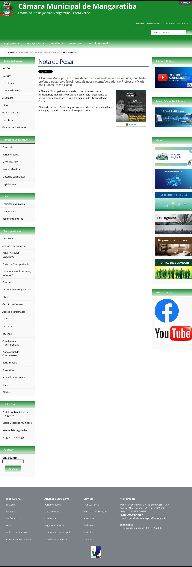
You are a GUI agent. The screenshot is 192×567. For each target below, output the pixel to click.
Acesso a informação (95, 511)
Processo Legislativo (16, 139)
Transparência (35, 43)
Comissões (50, 518)
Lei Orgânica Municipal (57, 532)
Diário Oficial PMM (16, 532)
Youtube (88, 532)
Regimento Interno (54, 525)
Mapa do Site (138, 23)
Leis (6, 196)
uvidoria (90, 539)
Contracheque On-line (18, 539)
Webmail (88, 525)
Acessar (185, 2)
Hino (8, 525)
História (10, 504)
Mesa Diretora (52, 511)
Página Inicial (11, 43)
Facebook (89, 518)
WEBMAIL (75, 43)
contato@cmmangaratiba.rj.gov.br (147, 518)
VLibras (185, 23)
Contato (166, 23)
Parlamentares (52, 504)
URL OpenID (9, 458)
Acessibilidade (153, 23)
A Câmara (11, 518)
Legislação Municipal (55, 539)
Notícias (56, 52)
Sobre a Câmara (42, 52)
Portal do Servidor (99, 43)
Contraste (175, 23)
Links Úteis (10, 404)
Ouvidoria (57, 43)
